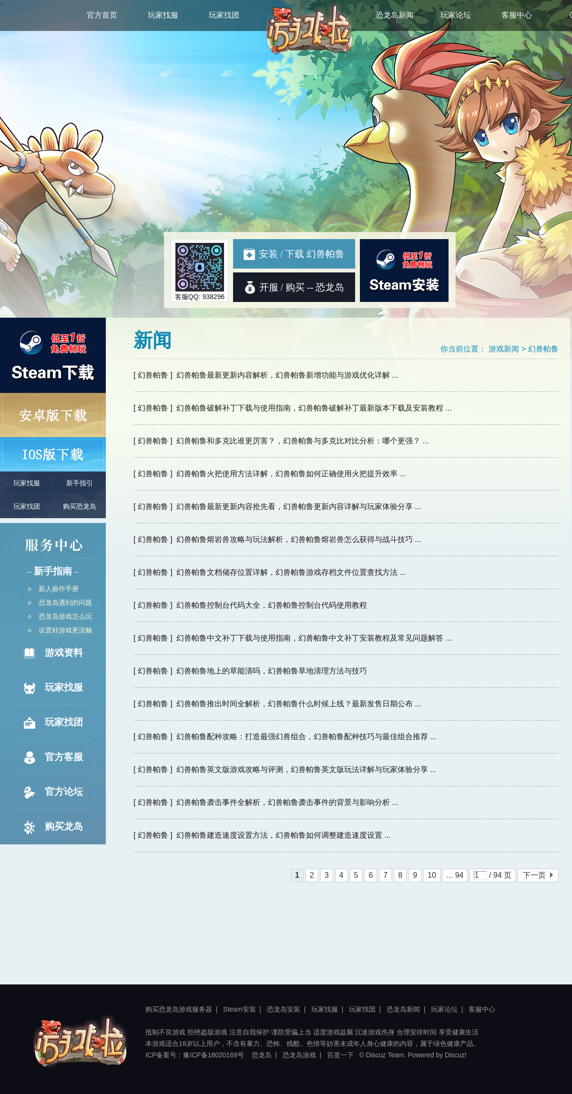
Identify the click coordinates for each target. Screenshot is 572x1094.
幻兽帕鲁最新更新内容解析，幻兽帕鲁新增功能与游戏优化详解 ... (287, 375)
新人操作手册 (53, 588)
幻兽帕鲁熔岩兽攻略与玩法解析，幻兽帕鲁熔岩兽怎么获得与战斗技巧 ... (298, 539)
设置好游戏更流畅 (60, 630)
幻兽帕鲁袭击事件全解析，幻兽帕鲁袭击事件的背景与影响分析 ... (287, 802)
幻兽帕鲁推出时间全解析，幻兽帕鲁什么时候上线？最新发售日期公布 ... (298, 704)
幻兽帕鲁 (543, 349)
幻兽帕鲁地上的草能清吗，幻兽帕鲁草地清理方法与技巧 (271, 671)
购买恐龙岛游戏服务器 (178, 1009)
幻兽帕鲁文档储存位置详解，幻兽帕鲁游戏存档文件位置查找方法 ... (291, 572)
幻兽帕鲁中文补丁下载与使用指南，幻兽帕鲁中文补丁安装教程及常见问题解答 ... (314, 638)
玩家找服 (163, 15)
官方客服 (52, 758)
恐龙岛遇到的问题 (60, 602)
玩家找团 (224, 15)
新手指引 (79, 483)
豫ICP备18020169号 (213, 1055)
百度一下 (340, 1055)
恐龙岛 (262, 1055)
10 (432, 875)
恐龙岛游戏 (299, 1055)
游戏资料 (52, 653)
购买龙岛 (52, 827)
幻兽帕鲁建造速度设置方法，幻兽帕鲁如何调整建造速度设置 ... (283, 835)
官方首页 (102, 15)
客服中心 (516, 15)
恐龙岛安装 (283, 1009)
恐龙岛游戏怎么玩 (60, 616)
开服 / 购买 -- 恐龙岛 (302, 287)
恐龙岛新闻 (395, 15)
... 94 (455, 875)
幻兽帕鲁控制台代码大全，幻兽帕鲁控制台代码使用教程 (271, 605)
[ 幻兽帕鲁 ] (153, 375)
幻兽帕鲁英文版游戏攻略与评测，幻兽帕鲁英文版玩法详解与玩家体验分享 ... (306, 769)
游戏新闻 (504, 349)
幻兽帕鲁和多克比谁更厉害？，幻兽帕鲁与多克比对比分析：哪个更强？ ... (302, 441)
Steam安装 (239, 1009)
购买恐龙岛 (79, 506)
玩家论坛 (455, 15)
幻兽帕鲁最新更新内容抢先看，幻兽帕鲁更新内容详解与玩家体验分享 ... (298, 506)
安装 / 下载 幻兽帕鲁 (294, 254)
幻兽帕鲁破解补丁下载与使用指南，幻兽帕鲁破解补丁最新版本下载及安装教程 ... (314, 408)
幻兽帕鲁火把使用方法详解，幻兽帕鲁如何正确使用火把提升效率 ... (291, 474)
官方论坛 (52, 792)
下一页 (534, 875)
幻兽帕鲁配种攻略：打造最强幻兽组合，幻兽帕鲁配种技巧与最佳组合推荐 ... (306, 737)
